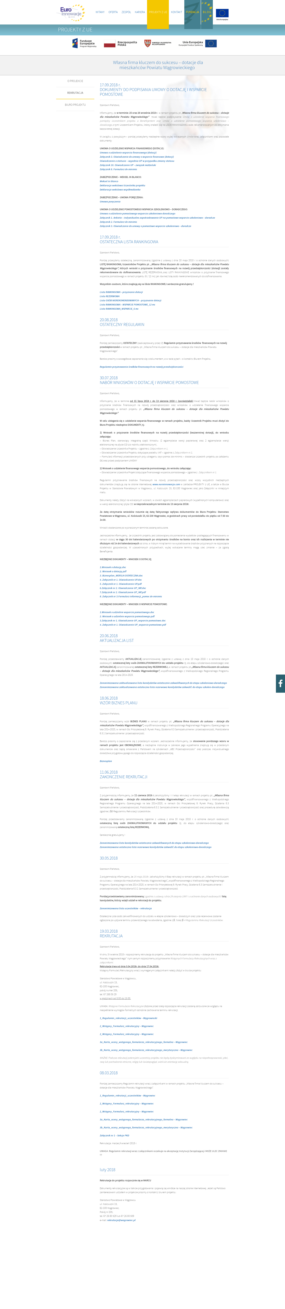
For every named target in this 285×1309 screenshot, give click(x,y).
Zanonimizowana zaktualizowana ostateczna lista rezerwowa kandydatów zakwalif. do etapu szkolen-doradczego (162, 687)
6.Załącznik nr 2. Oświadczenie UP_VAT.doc (123, 588)
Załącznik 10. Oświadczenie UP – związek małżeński (128, 165)
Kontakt (176, 12)
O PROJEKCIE (75, 81)
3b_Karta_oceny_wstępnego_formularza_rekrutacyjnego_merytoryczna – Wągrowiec (146, 1050)
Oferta (113, 12)
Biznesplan (106, 761)
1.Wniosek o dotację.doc (113, 567)
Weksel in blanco (109, 181)
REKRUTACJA (75, 92)
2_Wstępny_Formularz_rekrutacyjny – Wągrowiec (127, 1026)
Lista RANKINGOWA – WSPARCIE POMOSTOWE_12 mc (127, 304)
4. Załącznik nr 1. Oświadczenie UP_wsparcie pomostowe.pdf (133, 624)
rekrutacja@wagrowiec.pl (121, 1220)
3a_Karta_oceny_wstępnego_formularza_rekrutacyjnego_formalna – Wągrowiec (144, 1042)
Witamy (100, 12)
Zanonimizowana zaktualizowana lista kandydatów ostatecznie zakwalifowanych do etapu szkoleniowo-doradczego (163, 683)
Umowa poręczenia (110, 201)
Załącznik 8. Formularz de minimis (118, 169)
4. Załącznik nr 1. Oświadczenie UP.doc (121, 579)
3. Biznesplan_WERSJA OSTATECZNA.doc (121, 575)
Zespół (126, 12)
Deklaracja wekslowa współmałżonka (120, 189)
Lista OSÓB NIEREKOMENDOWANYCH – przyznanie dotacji (130, 300)
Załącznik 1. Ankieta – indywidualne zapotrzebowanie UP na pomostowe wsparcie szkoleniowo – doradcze (157, 217)
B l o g (207, 12)
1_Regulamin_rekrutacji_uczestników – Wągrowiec (127, 1095)
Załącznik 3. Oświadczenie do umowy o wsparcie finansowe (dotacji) (137, 156)
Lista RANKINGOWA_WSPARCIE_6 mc (119, 308)
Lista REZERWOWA (109, 296)
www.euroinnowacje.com (166, 484)
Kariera (140, 12)
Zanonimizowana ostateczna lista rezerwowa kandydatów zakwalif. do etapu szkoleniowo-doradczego (155, 847)
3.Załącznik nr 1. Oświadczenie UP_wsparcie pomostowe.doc (133, 620)
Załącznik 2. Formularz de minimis (118, 222)
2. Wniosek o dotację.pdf (113, 571)
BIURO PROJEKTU (75, 104)
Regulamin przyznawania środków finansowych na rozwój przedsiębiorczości (141, 366)
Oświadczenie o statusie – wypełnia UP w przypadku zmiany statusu (137, 161)
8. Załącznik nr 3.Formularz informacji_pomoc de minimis (131, 596)
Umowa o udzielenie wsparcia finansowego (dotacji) (128, 152)
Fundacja (192, 12)
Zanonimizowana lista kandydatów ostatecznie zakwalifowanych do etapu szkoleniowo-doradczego (154, 843)
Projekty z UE (158, 12)
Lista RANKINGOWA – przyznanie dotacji (121, 292)
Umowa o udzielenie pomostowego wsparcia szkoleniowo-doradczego (137, 213)
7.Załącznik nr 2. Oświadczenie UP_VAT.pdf (123, 592)
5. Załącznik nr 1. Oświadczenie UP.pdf (121, 584)
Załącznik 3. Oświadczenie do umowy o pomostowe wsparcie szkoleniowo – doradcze (145, 226)
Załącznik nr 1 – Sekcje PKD (114, 1135)
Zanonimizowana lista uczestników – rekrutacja (126, 908)
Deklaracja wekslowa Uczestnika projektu (122, 185)
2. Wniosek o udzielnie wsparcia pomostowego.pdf (127, 616)
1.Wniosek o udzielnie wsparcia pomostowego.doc (127, 612)
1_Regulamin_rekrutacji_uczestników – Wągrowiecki (128, 1018)
